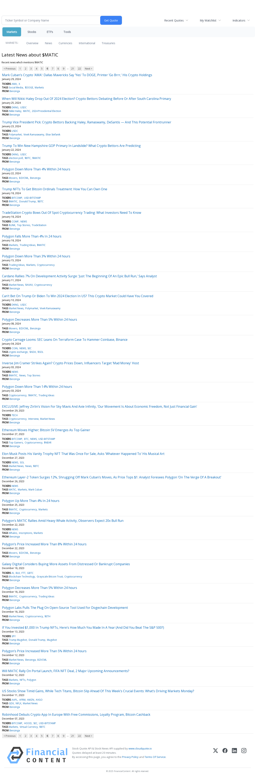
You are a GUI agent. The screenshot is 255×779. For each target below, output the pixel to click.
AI (13, 573)
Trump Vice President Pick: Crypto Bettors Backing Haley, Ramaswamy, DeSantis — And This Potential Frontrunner (86, 122)
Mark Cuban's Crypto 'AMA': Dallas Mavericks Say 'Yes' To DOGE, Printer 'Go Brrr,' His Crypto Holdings (77, 75)
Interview (33, 419)
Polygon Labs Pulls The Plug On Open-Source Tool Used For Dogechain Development (65, 607)
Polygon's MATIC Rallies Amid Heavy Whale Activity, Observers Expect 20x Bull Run (62, 520)
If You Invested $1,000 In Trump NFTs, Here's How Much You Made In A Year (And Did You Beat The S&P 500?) (83, 627)
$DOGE (29, 87)
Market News (16, 285)
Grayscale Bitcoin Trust (50, 576)
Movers (13, 178)
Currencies (65, 43)
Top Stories (23, 225)
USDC (23, 107)
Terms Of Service (155, 757)
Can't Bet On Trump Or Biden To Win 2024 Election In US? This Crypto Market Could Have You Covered (77, 296)
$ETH (47, 616)
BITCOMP (17, 198)
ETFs (50, 32)
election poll (16, 158)
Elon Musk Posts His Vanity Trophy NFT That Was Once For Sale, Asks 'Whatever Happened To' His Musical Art (83, 453)
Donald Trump (27, 201)
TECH (15, 415)
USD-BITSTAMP (32, 198)
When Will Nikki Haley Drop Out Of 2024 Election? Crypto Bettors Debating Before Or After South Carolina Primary (86, 98)
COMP (15, 221)
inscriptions (25, 533)
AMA (14, 84)
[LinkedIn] (234, 755)
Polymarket (15, 134)
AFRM (22, 699)
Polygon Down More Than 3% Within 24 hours (36, 256)
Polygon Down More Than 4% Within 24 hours (36, 169)
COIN (15, 348)
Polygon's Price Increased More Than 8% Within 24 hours (44, 544)
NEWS (23, 221)
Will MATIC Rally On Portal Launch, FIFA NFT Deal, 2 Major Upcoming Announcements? (65, 671)
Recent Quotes (174, 20)
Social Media (16, 87)
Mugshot (52, 640)
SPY (14, 636)
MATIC (26, 111)
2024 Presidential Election (46, 111)
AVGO (39, 699)
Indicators (239, 20)
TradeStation (39, 225)
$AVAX (29, 285)
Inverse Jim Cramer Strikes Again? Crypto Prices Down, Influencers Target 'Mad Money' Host (70, 363)
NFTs (22, 680)
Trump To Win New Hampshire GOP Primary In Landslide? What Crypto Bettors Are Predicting (71, 145)
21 (72, 68)
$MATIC (36, 158)
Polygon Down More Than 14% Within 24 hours (37, 386)
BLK (18, 573)
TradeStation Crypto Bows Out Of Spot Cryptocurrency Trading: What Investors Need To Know (71, 212)
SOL (22, 462)
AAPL (14, 699)
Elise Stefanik (53, 134)
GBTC (30, 573)
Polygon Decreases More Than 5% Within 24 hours (39, 319)
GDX (11, 703)
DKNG (15, 107)
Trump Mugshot (18, 640)
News (48, 43)
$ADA (33, 352)
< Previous (9, 68)
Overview (32, 43)
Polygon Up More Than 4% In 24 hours (30, 501)
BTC (26, 439)
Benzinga (14, 91)
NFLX (18, 703)
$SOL (40, 352)
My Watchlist (208, 20)
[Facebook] (225, 755)
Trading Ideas (27, 245)
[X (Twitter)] (215, 755)
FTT (23, 573)
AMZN (30, 699)
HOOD (28, 723)
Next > (88, 68)
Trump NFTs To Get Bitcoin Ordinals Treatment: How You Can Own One (54, 189)
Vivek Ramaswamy (33, 134)
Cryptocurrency (46, 265)
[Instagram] (244, 755)
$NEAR (47, 442)
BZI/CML (24, 178)
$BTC (28, 158)
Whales (13, 533)
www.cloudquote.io (140, 748)
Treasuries (108, 43)
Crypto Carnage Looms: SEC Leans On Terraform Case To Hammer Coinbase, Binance (65, 339)
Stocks (32, 32)
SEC (30, 348)
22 (79, 68)
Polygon (31, 680)
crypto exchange (18, 352)
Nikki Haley (15, 111)
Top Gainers (16, 442)
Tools (67, 32)
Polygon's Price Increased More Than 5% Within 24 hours (44, 651)
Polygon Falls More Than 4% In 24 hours (31, 236)
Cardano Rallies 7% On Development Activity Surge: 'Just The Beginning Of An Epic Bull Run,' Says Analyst (79, 276)
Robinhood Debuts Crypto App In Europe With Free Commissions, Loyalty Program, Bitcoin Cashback (76, 714)
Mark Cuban (35, 489)
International (87, 43)
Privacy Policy (130, 757)
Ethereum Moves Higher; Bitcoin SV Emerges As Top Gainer (46, 430)
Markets (11, 32)
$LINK (12, 225)
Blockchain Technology (22, 576)
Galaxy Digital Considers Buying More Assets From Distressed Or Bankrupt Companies (66, 564)
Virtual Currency (29, 727)
